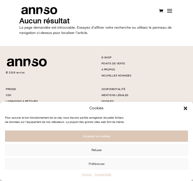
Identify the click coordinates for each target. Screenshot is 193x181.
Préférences (97, 164)
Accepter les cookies (96, 136)
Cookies (87, 174)
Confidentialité (102, 174)
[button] (185, 108)
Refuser (96, 150)
